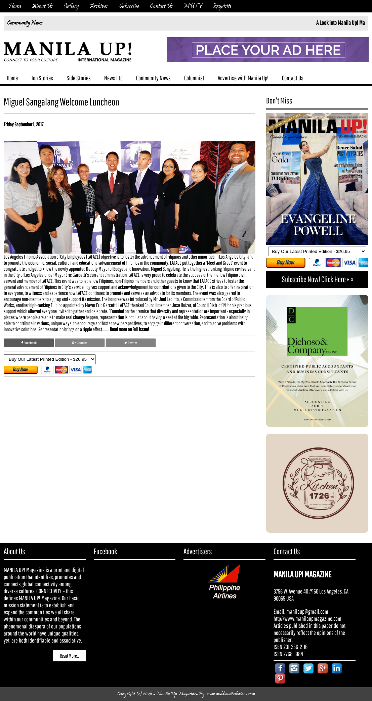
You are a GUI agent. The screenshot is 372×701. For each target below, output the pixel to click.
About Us (42, 6)
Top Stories (42, 78)
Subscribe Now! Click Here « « (317, 279)
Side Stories (79, 78)
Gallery (71, 6)
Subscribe (129, 6)
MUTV (192, 6)
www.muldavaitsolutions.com (231, 694)
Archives (99, 6)
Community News (153, 78)
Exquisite (222, 6)
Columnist (194, 78)
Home (15, 6)
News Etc (113, 78)
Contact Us (161, 6)
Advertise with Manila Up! (243, 78)
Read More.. (69, 656)
